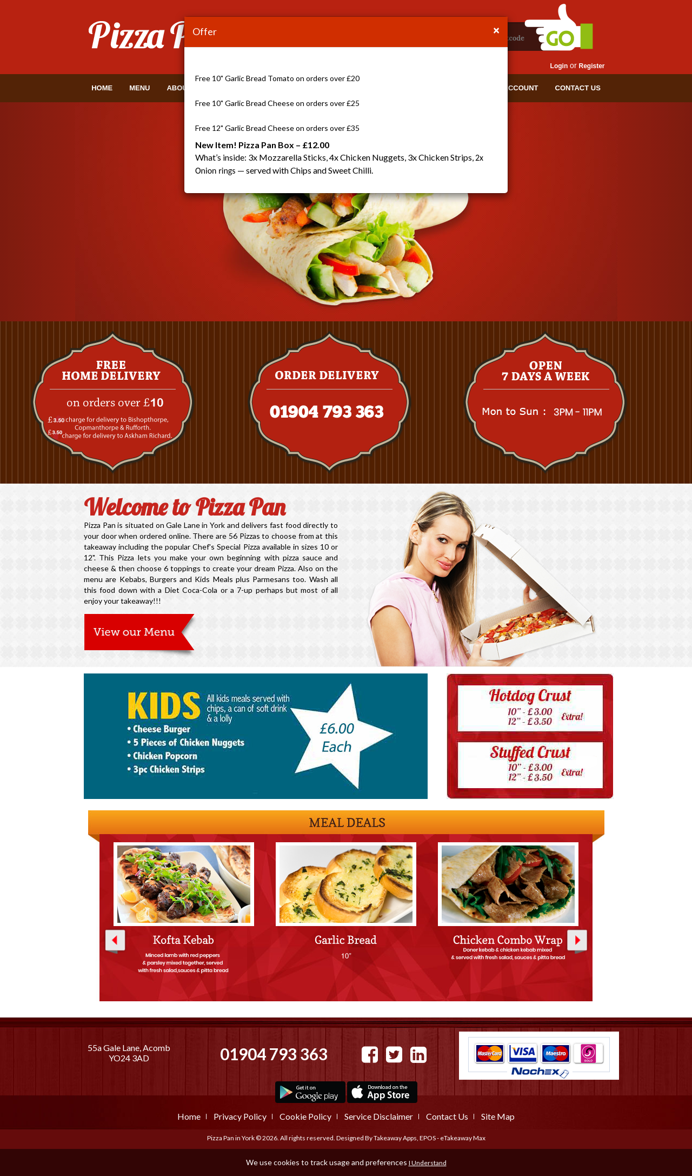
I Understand (428, 1163)
